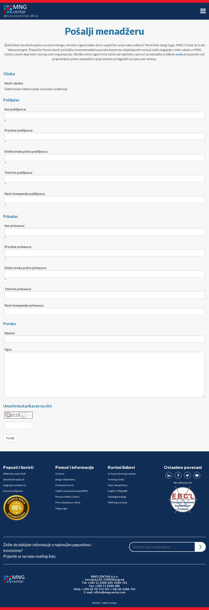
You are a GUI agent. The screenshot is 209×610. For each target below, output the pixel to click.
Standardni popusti (13, 479)
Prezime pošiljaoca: (18, 130)
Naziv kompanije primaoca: (24, 305)
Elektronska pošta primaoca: (25, 268)
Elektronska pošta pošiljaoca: (26, 151)
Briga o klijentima (65, 479)
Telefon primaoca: (18, 289)
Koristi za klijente (13, 491)
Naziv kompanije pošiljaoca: (24, 194)
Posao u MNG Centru (67, 496)
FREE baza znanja (117, 502)
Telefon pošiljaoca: (18, 172)
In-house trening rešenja (122, 473)
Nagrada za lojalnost (14, 485)
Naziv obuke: (14, 83)
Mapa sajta (61, 508)
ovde (179, 54)
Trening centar (116, 479)
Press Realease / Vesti (67, 502)
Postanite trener (64, 485)
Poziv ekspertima (117, 485)
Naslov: (9, 333)
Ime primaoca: (14, 225)
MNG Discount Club (14, 473)
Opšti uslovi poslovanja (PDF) (71, 491)
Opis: (8, 349)
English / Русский (117, 491)
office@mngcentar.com (109, 592)
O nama (59, 473)
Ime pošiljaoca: (15, 109)
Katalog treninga (117, 496)
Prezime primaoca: (18, 247)
